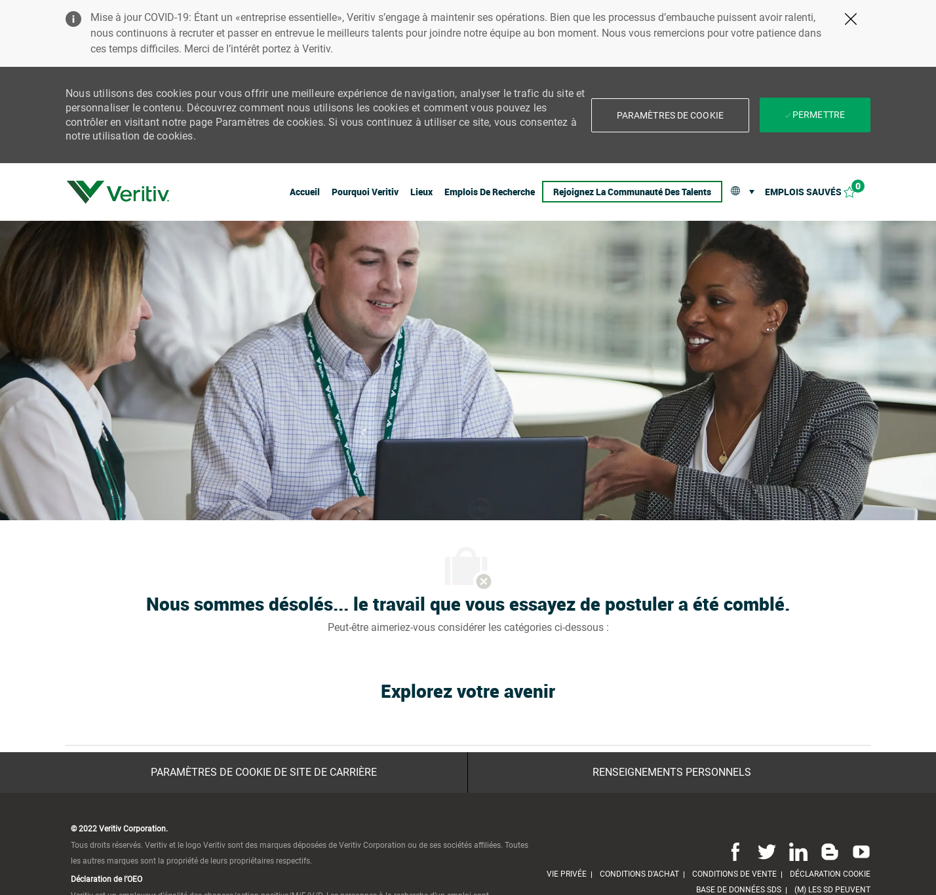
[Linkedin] (798, 851)
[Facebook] (735, 851)
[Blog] (829, 851)
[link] (118, 192)
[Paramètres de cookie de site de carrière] (264, 772)
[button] (670, 115)
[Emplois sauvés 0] (817, 191)
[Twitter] (766, 851)
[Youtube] (858, 851)
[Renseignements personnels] (671, 772)
